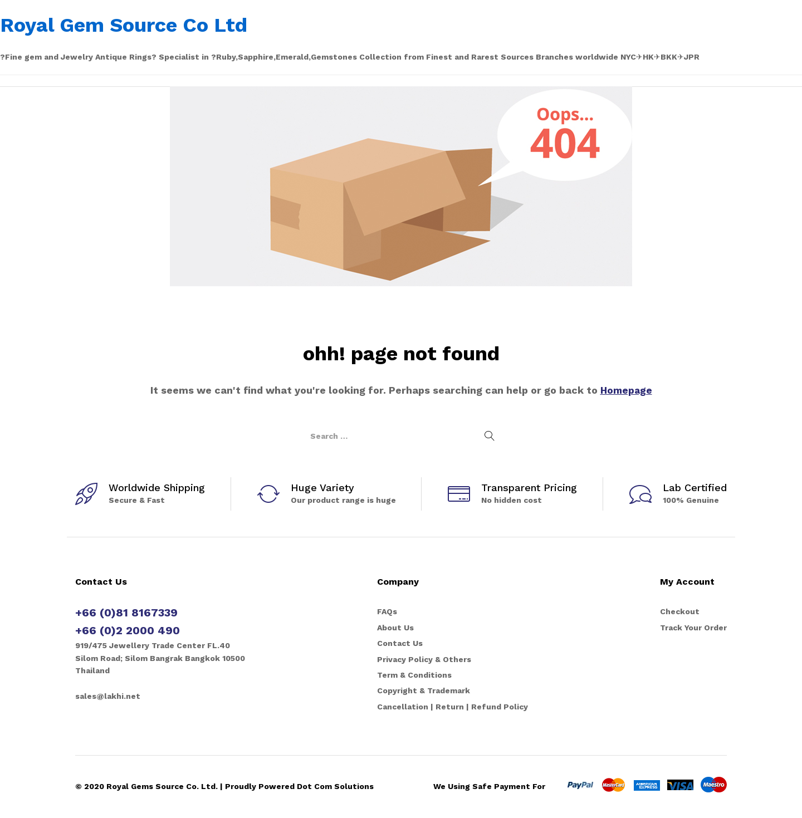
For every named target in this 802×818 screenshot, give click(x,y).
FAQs (387, 611)
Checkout (680, 611)
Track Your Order (693, 627)
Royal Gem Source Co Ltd (123, 25)
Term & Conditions (414, 674)
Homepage (626, 390)
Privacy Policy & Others (424, 659)
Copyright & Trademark (423, 690)
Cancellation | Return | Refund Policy (452, 706)
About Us (395, 627)
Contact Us (400, 643)
